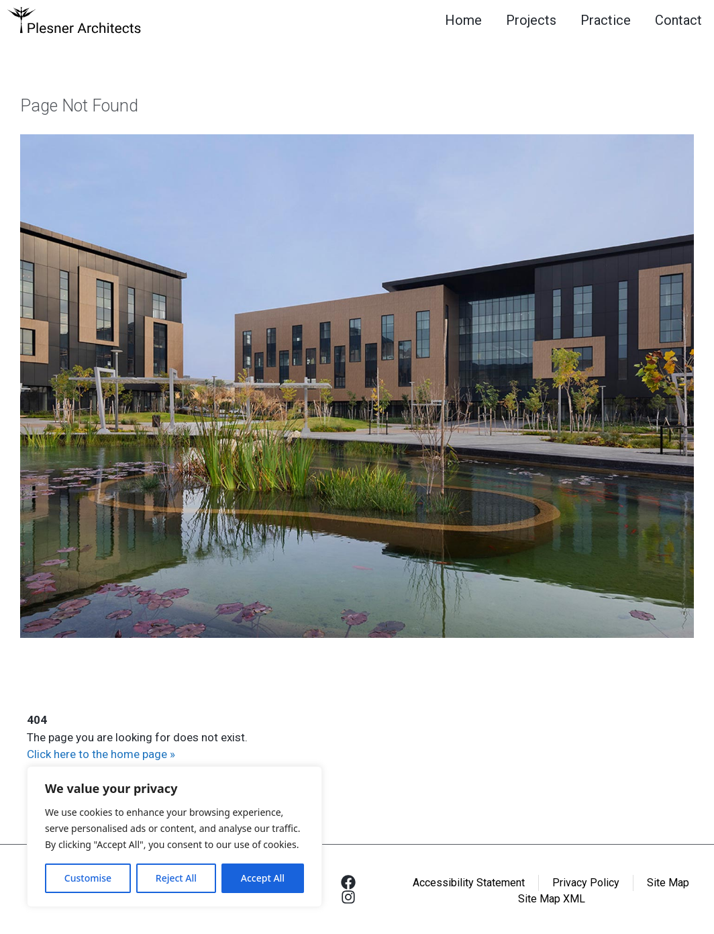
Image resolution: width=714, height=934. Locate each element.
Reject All (176, 878)
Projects (531, 20)
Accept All (263, 878)
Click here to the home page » (101, 754)
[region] (174, 836)
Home (463, 20)
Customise (87, 878)
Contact (678, 20)
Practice (605, 20)
